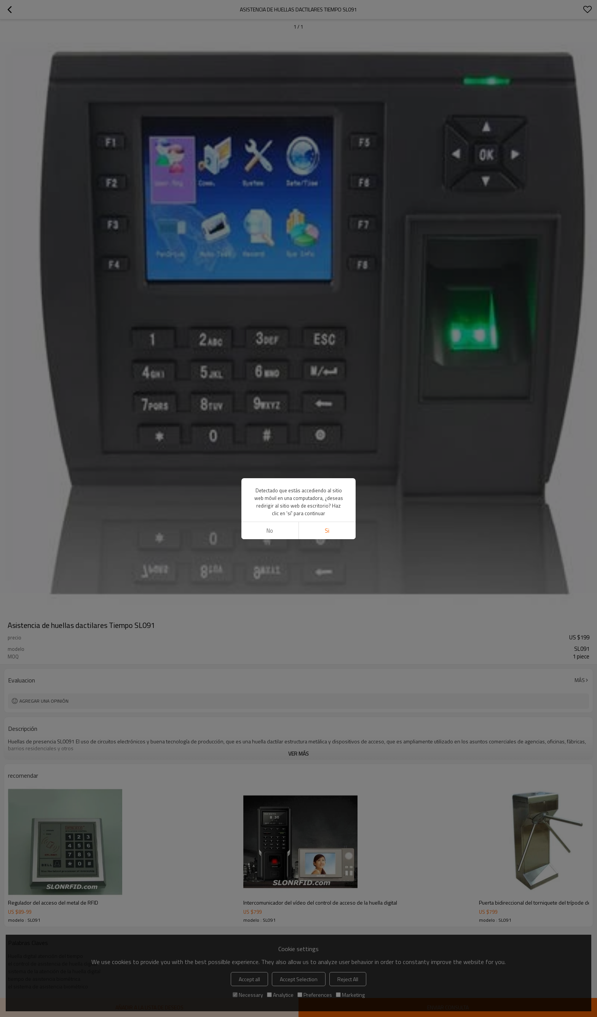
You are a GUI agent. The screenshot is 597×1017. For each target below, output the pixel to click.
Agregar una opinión (44, 701)
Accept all (249, 979)
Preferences (314, 995)
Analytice (280, 995)
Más (580, 680)
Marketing (350, 995)
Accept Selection (299, 979)
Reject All (347, 979)
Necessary (248, 995)
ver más (298, 754)
